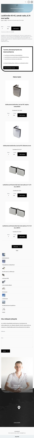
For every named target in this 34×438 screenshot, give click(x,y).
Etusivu (2, 20)
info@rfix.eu (23, 433)
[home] (4, 2)
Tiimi (17, 250)
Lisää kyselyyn (16, 28)
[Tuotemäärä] (3, 28)
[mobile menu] (32, 2)
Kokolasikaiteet (5, 258)
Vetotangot (4, 291)
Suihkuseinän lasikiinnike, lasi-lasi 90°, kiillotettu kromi (17, 145)
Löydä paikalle (17, 422)
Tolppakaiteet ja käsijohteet (8, 264)
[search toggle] (25, 2)
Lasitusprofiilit (5, 278)
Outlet (3, 312)
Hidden (5, 20)
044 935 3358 (17, 389)
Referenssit (17, 246)
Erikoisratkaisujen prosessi (11, 67)
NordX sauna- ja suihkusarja (8, 271)
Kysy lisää (17, 436)
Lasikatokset (5, 298)
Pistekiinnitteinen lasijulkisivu (8, 305)
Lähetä (5, 351)
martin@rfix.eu (17, 390)
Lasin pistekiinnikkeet (7, 285)
